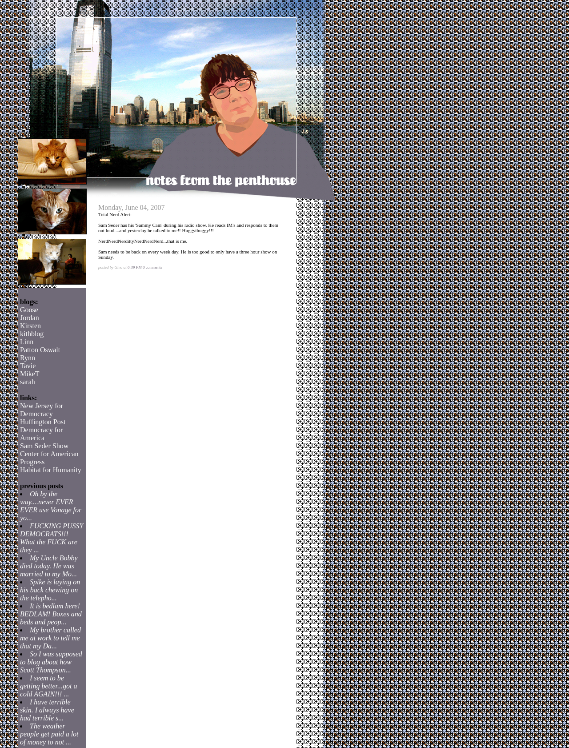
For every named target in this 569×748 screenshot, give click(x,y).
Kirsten (30, 326)
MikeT (30, 374)
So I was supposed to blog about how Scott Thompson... (51, 662)
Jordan (29, 318)
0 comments (152, 267)
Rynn (27, 358)
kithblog (32, 334)
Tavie (28, 366)
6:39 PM (135, 267)
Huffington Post (42, 422)
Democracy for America (41, 434)
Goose (29, 310)
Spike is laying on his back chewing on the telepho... (50, 590)
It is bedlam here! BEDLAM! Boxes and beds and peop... (51, 614)
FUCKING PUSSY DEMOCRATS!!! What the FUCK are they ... (51, 538)
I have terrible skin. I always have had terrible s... (47, 710)
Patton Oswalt (40, 350)
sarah (27, 382)
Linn (26, 342)
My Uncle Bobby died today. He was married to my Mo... (49, 566)
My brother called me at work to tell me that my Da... (50, 638)
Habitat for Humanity (50, 470)
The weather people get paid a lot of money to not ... (49, 734)
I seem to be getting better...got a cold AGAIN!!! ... (48, 686)
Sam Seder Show (44, 446)
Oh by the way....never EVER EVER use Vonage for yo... (50, 506)
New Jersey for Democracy (41, 410)
